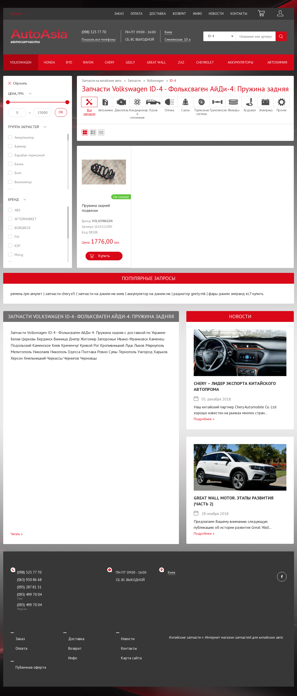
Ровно (102, 351)
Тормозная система (201, 106)
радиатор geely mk (190, 293)
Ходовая (249, 104)
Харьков (161, 351)
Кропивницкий (112, 345)
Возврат (179, 14)
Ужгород (145, 351)
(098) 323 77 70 (94, 32)
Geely (130, 62)
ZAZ (181, 62)
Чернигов (71, 358)
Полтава (88, 351)
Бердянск (44, 338)
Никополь (58, 351)
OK (61, 112)
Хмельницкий (35, 358)
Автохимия (277, 62)
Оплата (136, 14)
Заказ (119, 14)
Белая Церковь (23, 338)
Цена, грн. (16, 93)
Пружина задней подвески (96, 208)
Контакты (238, 14)
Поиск (281, 36)
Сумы (113, 351)
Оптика (169, 104)
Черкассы (55, 358)
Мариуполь (154, 345)
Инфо (197, 14)
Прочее (281, 104)
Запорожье (106, 338)
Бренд (13, 199)
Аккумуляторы (240, 62)
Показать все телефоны (99, 39)
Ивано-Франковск (132, 338)
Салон (185, 104)
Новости (216, 14)
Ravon (88, 62)
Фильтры (233, 104)
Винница (60, 338)
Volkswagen (20, 62)
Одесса (74, 351)
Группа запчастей (23, 127)
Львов (139, 345)
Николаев (41, 351)
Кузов (153, 104)
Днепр (74, 338)
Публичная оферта (26, 657)
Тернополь (128, 351)
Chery (109, 62)
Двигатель (121, 104)
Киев (56, 345)
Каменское (41, 345)
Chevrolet (205, 62)
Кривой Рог (89, 345)
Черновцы (88, 358)
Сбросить (20, 83)
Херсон (17, 358)
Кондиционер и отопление (137, 108)
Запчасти (134, 81)
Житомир (88, 338)
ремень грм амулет (26, 293)
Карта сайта (126, 650)
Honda (49, 62)
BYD (69, 62)
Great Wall (156, 62)
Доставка (157, 14)
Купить (104, 255)
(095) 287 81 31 (29, 587)
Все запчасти (89, 106)
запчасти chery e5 (60, 293)
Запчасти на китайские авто (102, 81)
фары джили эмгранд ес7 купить (236, 293)
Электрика (265, 104)
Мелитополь (21, 351)
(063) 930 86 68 (29, 579)
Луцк (129, 345)
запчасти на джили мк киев (101, 293)
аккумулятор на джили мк (149, 293)
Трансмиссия (217, 104)
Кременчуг (70, 345)
